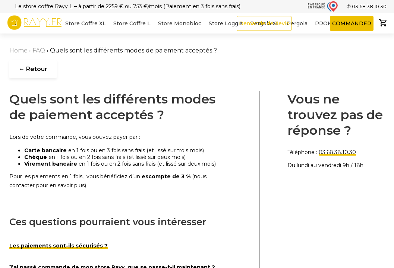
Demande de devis (264, 23)
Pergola (297, 23)
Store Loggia (226, 23)
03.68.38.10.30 (337, 152)
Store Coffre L (132, 23)
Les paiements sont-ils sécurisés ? (58, 245)
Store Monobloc (179, 23)
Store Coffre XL (85, 23)
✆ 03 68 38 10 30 (367, 6)
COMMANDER (351, 23)
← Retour (33, 69)
